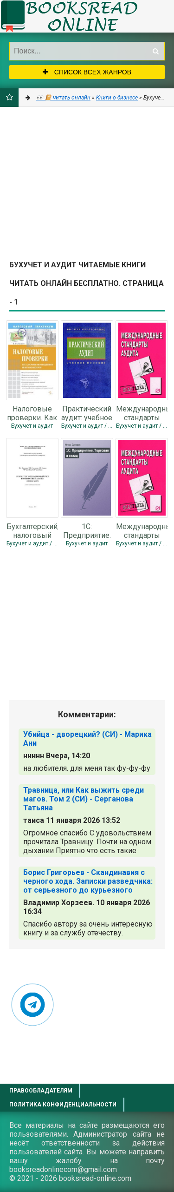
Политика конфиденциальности (62, 1104)
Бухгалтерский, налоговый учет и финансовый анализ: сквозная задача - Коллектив (32, 530)
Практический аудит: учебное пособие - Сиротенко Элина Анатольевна (86, 412)
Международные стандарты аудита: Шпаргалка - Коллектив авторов (142, 412)
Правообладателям (40, 1090)
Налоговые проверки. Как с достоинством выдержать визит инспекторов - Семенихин (32, 412)
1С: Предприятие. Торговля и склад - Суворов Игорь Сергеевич (87, 530)
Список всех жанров (87, 72)
